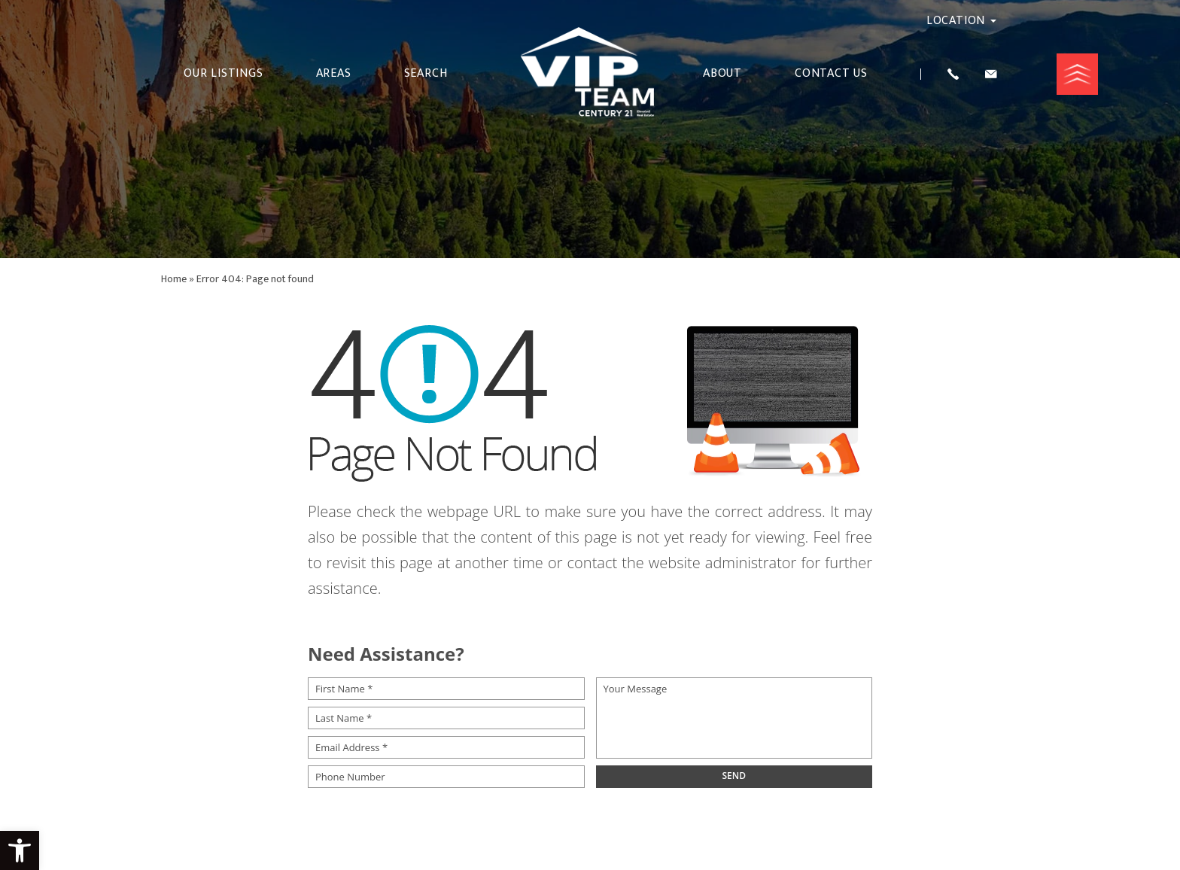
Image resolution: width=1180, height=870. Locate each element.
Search (426, 74)
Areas (333, 74)
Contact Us (831, 74)
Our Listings (223, 74)
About (722, 74)
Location (961, 21)
